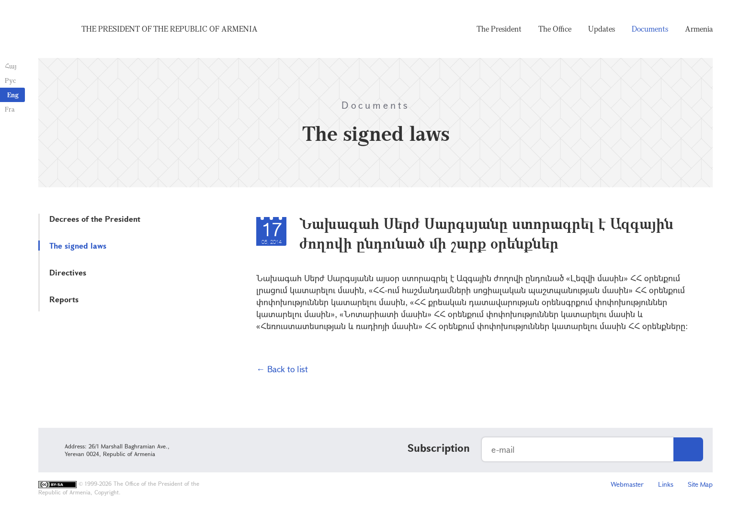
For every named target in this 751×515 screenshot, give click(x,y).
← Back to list (282, 369)
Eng (13, 94)
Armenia (699, 28)
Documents (650, 28)
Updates (601, 28)
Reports (64, 299)
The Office (554, 28)
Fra (10, 109)
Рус (10, 80)
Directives (67, 272)
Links (665, 484)
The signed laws (77, 245)
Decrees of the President (94, 219)
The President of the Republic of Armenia (169, 28)
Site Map (700, 484)
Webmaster (627, 484)
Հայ (11, 65)
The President (499, 28)
